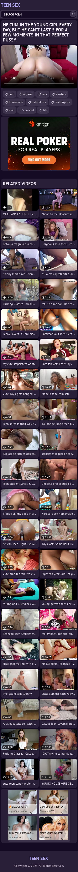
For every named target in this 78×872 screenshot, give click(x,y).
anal (11, 110)
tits (45, 110)
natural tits (39, 102)
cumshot (28, 110)
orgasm (27, 94)
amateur (61, 94)
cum (11, 94)
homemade (16, 102)
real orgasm (62, 102)
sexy (44, 94)
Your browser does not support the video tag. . (39, 66)
